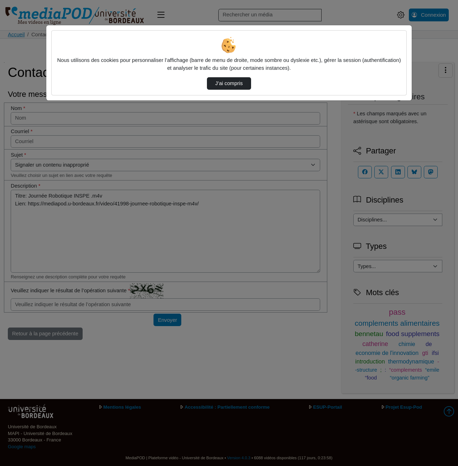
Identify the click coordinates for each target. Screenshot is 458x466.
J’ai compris (229, 83)
